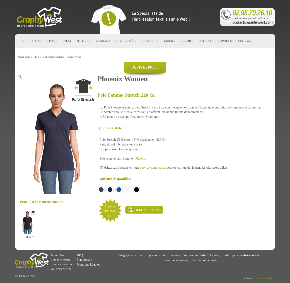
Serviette (225, 40)
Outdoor (205, 40)
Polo (52, 40)
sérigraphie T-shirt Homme (201, 255)
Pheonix (140, 158)
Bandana (103, 40)
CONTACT (244, 40)
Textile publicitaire (204, 260)
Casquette (150, 40)
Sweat (66, 40)
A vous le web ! (264, 278)
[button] (20, 77)
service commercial (153, 167)
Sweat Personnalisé (175, 260)
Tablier (170, 40)
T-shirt (24, 40)
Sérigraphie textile (130, 255)
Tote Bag (84, 40)
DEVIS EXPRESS (145, 67)
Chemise (187, 40)
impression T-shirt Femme (163, 255)
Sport (39, 40)
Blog (80, 255)
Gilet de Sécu (125, 40)
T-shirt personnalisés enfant (241, 255)
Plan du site (84, 259)
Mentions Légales (88, 264)
